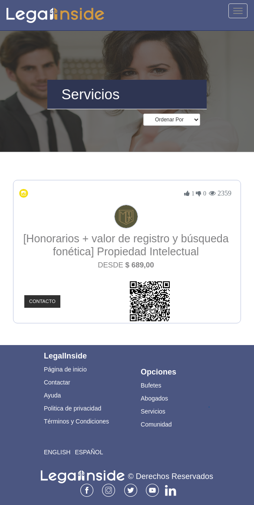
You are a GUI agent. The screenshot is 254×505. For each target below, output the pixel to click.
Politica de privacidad (72, 408)
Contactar (57, 382)
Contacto (42, 301)
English (57, 452)
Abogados (154, 398)
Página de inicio (65, 369)
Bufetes (151, 385)
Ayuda (52, 395)
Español (89, 452)
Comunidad (156, 424)
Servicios (153, 411)
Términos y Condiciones (76, 421)
